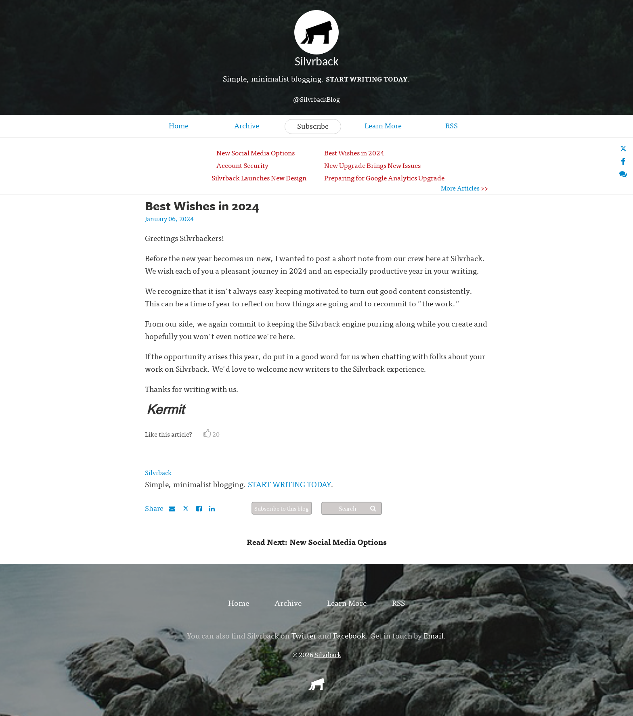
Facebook (349, 635)
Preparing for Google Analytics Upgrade (384, 177)
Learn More (383, 125)
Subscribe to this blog (281, 508)
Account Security (242, 164)
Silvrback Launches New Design (259, 177)
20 (211, 434)
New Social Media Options (255, 152)
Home (179, 125)
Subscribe (313, 126)
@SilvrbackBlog (316, 99)
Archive (246, 125)
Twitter (303, 635)
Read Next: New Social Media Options (317, 541)
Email (433, 635)
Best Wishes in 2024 (354, 152)
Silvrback (158, 472)
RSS (451, 125)
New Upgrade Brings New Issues (372, 164)
